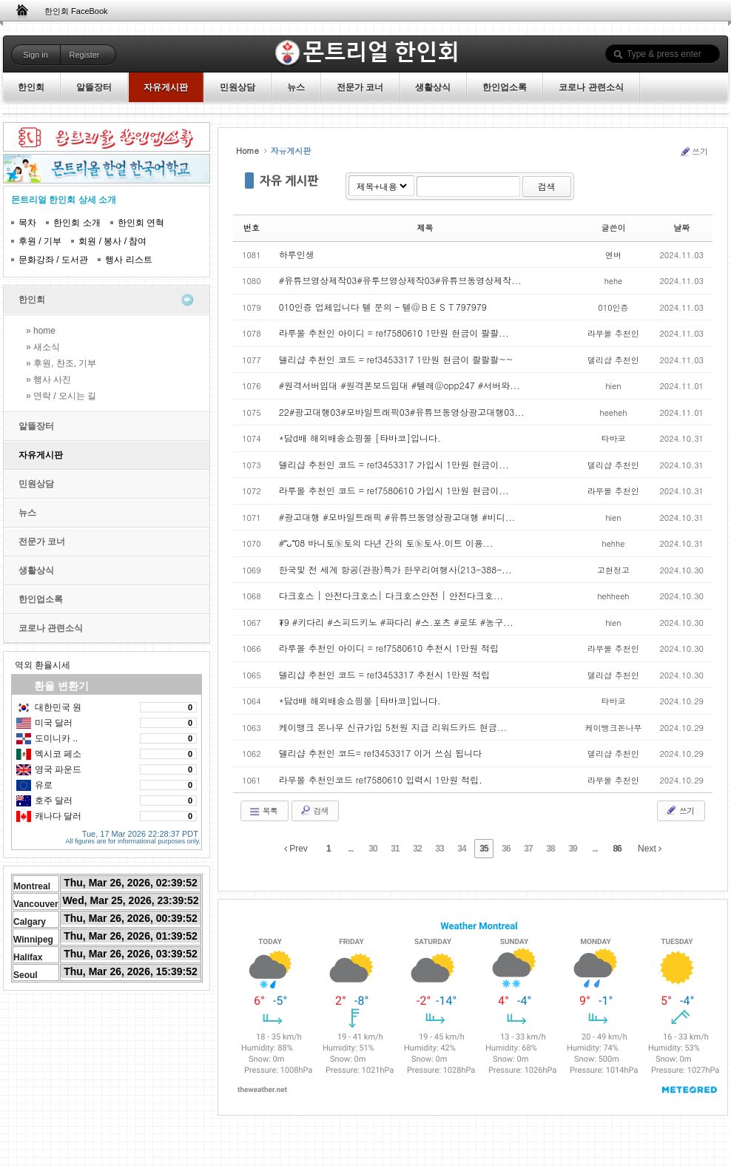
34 (461, 848)
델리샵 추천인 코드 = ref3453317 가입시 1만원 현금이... (394, 464)
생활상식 (36, 570)
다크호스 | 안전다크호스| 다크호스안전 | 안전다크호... (391, 595)
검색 (547, 186)
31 (395, 848)
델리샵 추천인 (613, 359)
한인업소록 (40, 599)
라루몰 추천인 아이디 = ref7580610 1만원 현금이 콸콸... (394, 332)
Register (85, 54)
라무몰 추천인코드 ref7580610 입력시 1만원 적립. (380, 779)
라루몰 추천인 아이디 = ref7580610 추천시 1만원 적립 (389, 647)
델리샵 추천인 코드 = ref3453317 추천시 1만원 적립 (385, 674)
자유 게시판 (289, 180)
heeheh (613, 412)
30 (372, 848)
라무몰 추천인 (613, 333)
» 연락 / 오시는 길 (61, 396)
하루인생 (296, 254)
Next (649, 848)
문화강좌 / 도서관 (53, 260)
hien (613, 385)
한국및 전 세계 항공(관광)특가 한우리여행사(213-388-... (395, 569)
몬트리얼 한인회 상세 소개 (63, 200)
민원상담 (36, 484)
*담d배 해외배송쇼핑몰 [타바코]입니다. (360, 437)
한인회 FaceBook (76, 11)
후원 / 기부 (39, 241)
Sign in (35, 54)
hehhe (613, 543)
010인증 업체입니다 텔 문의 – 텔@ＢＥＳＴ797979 (383, 306)
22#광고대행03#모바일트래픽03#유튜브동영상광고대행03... (402, 411)
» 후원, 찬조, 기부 (61, 363)
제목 (425, 227)
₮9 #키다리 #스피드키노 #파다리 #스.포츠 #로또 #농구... (396, 622)
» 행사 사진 (48, 379)
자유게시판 (40, 455)
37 (528, 848)
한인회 (31, 299)
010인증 (613, 307)
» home (40, 331)
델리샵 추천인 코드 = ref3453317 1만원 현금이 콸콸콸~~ (396, 359)
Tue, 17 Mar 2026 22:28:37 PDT (140, 831)
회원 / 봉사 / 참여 (112, 241)
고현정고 (613, 570)
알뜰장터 (36, 426)
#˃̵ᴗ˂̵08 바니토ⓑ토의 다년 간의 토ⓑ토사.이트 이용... (386, 542)
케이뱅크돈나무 (613, 727)
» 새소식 (43, 347)
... (350, 848)
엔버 (613, 254)
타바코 (613, 438)
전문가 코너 (41, 541)
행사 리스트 (128, 260)
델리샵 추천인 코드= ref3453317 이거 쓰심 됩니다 (380, 753)
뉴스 (27, 513)
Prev (296, 848)
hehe (613, 280)
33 (439, 848)
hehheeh (613, 595)
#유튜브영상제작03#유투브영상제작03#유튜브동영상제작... (400, 280)
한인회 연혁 (141, 223)
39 (572, 848)
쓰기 (693, 152)
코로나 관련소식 (50, 628)
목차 (27, 223)
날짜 (681, 227)
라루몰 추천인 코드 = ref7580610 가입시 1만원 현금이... (394, 490)
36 (506, 848)
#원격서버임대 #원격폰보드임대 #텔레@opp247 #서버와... (399, 385)
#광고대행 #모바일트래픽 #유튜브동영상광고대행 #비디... (397, 516)
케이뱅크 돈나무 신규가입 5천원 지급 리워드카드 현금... (393, 727)
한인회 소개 (76, 223)
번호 (251, 227)
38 (550, 848)
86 (617, 848)
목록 (263, 811)
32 (417, 848)
